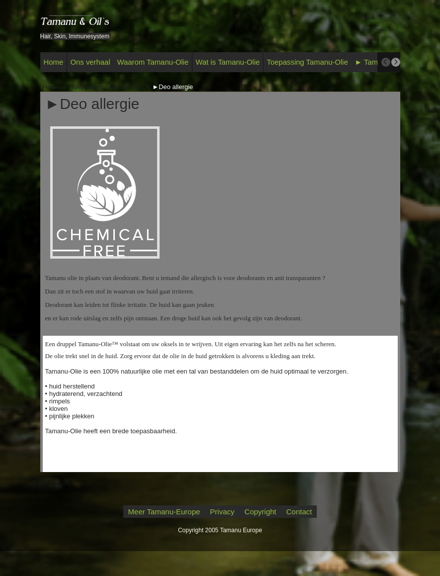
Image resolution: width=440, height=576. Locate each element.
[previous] (385, 62)
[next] (395, 62)
